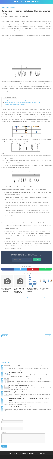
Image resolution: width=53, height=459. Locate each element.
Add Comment (25, 16)
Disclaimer (31, 453)
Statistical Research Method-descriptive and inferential (33, 290)
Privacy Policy (23, 453)
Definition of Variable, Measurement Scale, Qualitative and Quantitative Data (19, 290)
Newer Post (4, 335)
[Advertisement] (26, 53)
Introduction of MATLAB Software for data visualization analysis (26, 366)
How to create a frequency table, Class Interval (21, 385)
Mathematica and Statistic (26, 2)
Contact (15, 453)
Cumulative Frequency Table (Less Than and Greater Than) (25, 379)
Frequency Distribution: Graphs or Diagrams (15, 105)
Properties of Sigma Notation (44, 289)
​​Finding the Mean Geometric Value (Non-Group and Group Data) (19, 100)
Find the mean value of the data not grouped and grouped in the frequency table (23, 102)
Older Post (48, 335)
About (9, 453)
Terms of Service (41, 453)
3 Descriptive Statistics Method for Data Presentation (6, 290)
